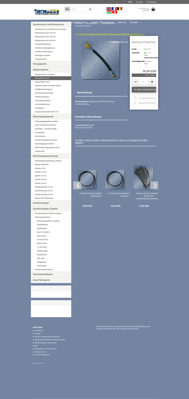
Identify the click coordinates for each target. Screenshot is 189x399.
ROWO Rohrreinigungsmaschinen (47, 148)
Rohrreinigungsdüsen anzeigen (48, 221)
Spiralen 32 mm (40, 183)
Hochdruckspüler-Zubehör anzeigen (48, 213)
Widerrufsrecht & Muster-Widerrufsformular (50, 340)
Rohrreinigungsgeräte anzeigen (46, 121)
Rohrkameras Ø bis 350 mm (45, 37)
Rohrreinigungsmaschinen (44, 144)
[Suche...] (67, 9)
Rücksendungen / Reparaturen (45, 343)
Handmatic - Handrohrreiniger (46, 129)
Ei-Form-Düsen (42, 240)
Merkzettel (151, 2)
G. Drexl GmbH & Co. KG (118, 42)
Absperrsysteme (41, 69)
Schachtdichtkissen (42, 104)
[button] (131, 2)
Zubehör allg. (39, 151)
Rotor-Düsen (41, 236)
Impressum (39, 330)
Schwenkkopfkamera (43, 44)
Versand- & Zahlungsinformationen (47, 337)
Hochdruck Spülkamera (43, 52)
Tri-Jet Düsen (42, 247)
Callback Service (40, 352)
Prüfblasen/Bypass (42, 97)
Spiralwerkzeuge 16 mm (44, 187)
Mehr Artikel (37, 314)
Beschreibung (84, 92)
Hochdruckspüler (41, 203)
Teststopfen (39, 108)
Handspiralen (40, 132)
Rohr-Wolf (40, 258)
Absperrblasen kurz (42, 78)
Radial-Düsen (42, 243)
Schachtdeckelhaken (43, 101)
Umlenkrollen (42, 266)
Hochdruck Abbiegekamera (45, 48)
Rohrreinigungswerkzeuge (45, 156)
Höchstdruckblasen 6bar (44, 93)
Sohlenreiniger (42, 251)
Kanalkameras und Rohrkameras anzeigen (50, 29)
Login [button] (139, 2)
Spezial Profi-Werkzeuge (44, 198)
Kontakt (37, 334)
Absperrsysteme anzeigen (44, 74)
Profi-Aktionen (40, 136)
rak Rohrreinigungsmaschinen (46, 140)
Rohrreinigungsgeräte (43, 116)
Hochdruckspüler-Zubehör (45, 208)
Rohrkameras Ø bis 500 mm (45, 40)
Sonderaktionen (41, 59)
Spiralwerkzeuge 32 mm (44, 194)
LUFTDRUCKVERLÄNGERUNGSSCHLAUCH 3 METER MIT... (96, 194)
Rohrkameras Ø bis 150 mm (45, 33)
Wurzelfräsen (42, 255)
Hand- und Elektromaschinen (45, 125)
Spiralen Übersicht (41, 164)
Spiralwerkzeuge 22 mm (44, 191)
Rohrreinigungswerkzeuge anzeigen (48, 161)
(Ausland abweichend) (151, 58)
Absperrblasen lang (42, 82)
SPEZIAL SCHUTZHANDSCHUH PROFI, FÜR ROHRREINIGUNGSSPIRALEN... (149, 196)
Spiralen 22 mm (40, 179)
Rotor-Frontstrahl (43, 232)
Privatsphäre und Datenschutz (45, 349)
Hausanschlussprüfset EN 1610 (47, 112)
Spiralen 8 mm (40, 168)
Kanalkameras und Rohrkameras (48, 24)
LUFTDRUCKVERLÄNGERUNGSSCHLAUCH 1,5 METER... (125, 194)
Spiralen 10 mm (40, 172)
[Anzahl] (144, 82)
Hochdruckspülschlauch (44, 270)
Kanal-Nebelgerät (41, 280)
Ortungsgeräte (40, 64)
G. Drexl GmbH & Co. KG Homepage (46, 311)
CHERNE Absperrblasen (43, 89)
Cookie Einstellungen (42, 355)
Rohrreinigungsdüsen (43, 217)
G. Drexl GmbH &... (39, 294)
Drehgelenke (41, 262)
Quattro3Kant (42, 228)
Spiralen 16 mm (40, 176)
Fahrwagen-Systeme (42, 55)
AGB (36, 346)
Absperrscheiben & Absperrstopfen (48, 86)
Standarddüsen (42, 225)
